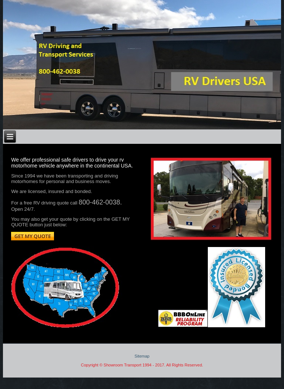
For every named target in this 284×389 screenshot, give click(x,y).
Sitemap (142, 356)
